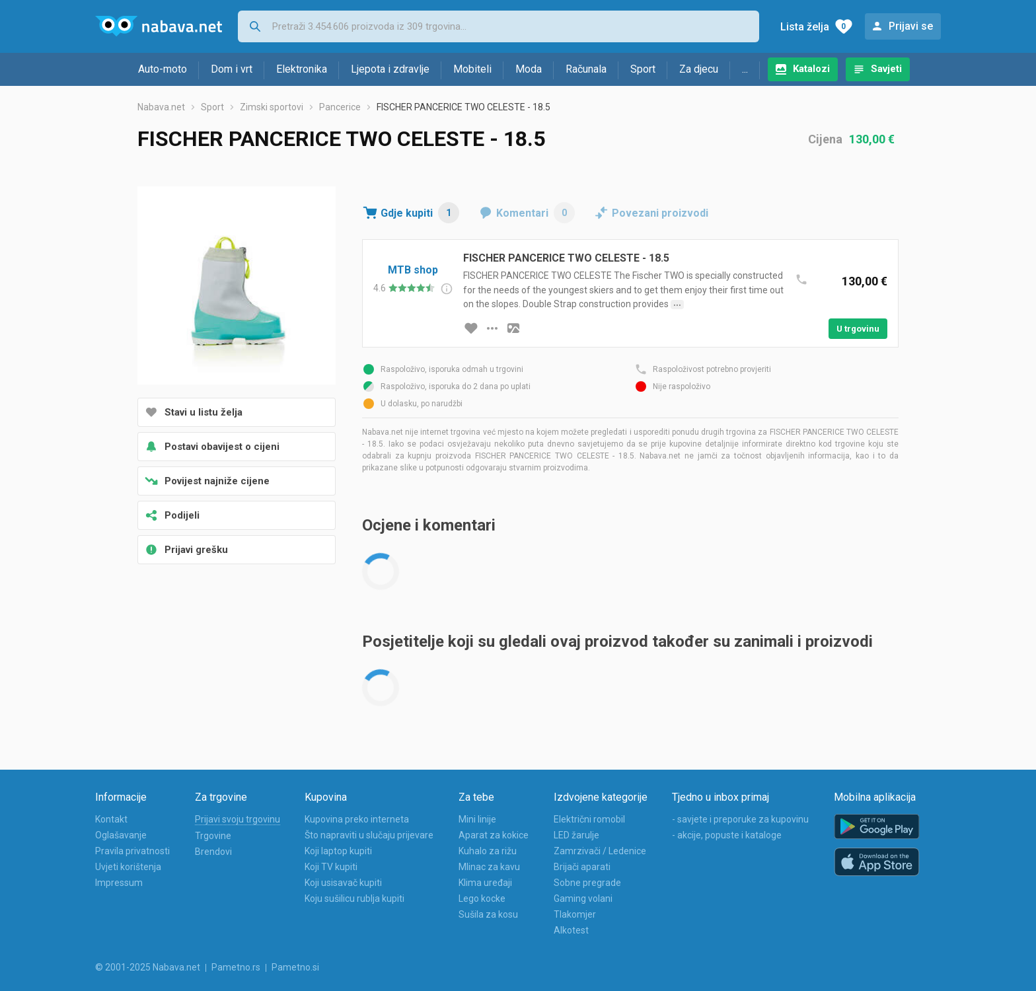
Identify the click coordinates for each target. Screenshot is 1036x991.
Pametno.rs (235, 967)
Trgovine (213, 835)
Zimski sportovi (271, 107)
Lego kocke (482, 898)
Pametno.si (295, 967)
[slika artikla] (513, 328)
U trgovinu (857, 329)
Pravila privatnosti (132, 851)
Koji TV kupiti (331, 867)
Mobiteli (472, 69)
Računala (586, 69)
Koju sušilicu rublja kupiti (354, 898)
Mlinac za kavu (489, 867)
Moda (528, 69)
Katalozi (811, 69)
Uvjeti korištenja (128, 867)
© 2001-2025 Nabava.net (147, 967)
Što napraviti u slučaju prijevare (369, 835)
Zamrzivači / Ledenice (600, 851)
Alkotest (571, 930)
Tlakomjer (575, 914)
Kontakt (111, 819)
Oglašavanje (121, 835)
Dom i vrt (231, 69)
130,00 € (872, 139)
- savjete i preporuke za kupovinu (740, 819)
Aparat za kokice (494, 835)
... (745, 69)
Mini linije (477, 819)
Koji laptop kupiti (338, 851)
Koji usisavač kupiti (343, 882)
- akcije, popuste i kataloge (727, 835)
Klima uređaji (485, 882)
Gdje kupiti (420, 212)
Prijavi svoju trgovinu (237, 819)
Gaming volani (583, 898)
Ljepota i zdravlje (390, 69)
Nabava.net (161, 107)
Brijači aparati (582, 867)
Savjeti (886, 69)
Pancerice (340, 107)
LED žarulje (576, 835)
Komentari (535, 212)
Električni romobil (589, 819)
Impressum (119, 882)
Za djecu (698, 69)
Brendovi (213, 851)
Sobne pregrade (587, 882)
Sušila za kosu (488, 914)
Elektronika (301, 69)
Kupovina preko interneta (357, 819)
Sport (642, 69)
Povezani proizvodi (660, 213)
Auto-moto (162, 69)
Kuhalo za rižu (488, 851)
